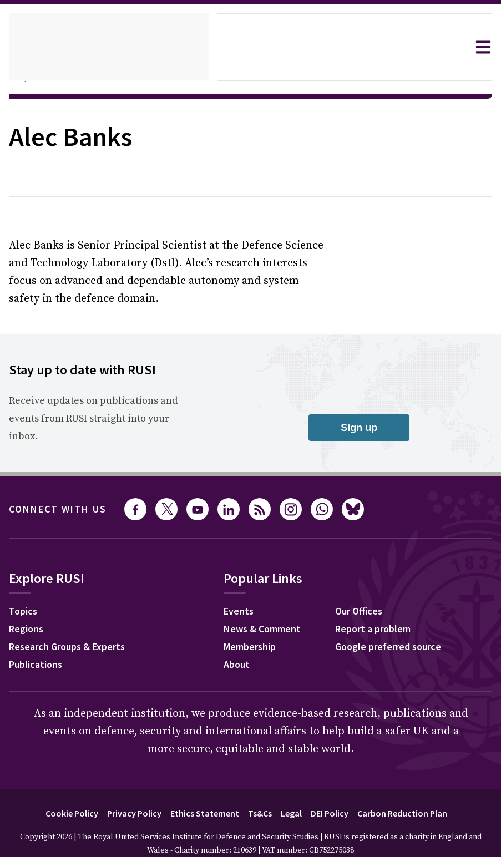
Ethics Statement (200, 795)
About (244, 647)
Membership (259, 630)
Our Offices (368, 594)
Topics (25, 594)
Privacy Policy (125, 795)
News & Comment (272, 612)
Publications (38, 647)
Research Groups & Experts (75, 630)
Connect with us (64, 491)
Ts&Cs (259, 795)
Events (246, 594)
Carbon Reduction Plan (415, 795)
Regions (28, 612)
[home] (109, 47)
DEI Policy (335, 795)
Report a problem (382, 612)
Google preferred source (399, 630)
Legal (293, 795)
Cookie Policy (57, 795)
